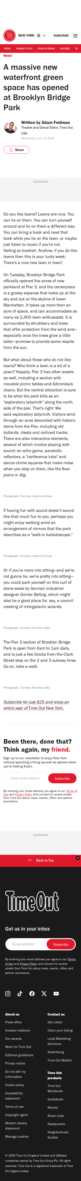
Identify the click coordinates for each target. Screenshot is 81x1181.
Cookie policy (14, 1085)
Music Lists (56, 1116)
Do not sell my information (15, 1074)
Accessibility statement (14, 1096)
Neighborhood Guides (58, 1135)
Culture (65, 49)
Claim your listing (60, 1031)
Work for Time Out (18, 1047)
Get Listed (55, 1022)
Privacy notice (15, 1064)
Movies (53, 1108)
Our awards (13, 1039)
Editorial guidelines (19, 1055)
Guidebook (55, 1100)
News (7, 49)
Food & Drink (46, 49)
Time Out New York (46, 709)
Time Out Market (60, 1061)
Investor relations (17, 1031)
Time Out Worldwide (55, 1089)
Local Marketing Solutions (59, 1041)
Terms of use (14, 1107)
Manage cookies (17, 1137)
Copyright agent (16, 1115)
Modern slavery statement (16, 1126)
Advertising (56, 1052)
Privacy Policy (23, 795)
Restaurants (56, 1124)
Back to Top (41, 861)
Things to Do (24, 49)
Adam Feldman (58, 123)
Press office (13, 1022)
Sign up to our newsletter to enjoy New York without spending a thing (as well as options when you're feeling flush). (39, 763)
